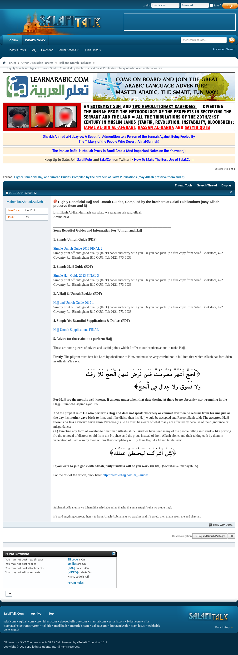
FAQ (33, 50)
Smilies (72, 563)
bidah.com (134, 621)
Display (226, 185)
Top (231, 536)
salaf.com (10, 621)
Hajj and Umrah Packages (75, 63)
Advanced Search (224, 49)
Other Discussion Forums (37, 63)
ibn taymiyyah (118, 625)
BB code (73, 559)
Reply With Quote (221, 525)
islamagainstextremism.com (22, 625)
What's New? (35, 40)
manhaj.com (98, 621)
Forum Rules (76, 582)
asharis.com (116, 621)
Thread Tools (183, 185)
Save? (215, 5)
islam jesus (138, 625)
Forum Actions (67, 50)
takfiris (46, 625)
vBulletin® (83, 642)
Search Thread (207, 185)
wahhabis (154, 625)
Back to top (222, 627)
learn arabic (11, 630)
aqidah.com (26, 621)
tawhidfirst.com (47, 621)
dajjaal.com (99, 625)
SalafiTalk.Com (14, 614)
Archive (36, 614)
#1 (231, 192)
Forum (12, 40)
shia (146, 621)
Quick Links (91, 50)
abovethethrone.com (73, 621)
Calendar (47, 50)
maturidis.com (79, 625)
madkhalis (60, 625)
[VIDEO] (73, 572)
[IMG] (71, 568)
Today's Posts (17, 50)
